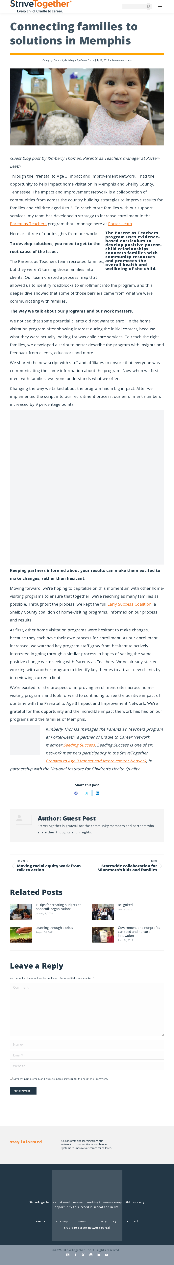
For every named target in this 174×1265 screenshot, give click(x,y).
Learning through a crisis (54, 928)
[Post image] (21, 912)
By (84, 60)
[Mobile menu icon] (160, 7)
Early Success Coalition (130, 604)
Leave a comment (122, 60)
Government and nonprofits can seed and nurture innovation (139, 932)
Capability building (64, 60)
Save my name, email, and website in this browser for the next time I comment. (60, 1078)
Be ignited (125, 905)
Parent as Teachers (28, 223)
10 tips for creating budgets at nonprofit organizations (58, 907)
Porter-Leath (120, 223)
